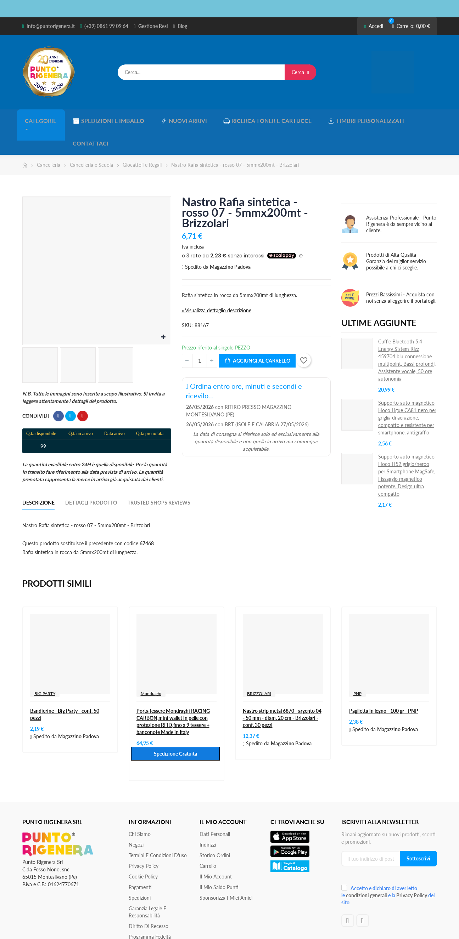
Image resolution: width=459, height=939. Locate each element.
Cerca (300, 72)
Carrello (208, 840)
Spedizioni (140, 872)
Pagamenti (140, 861)
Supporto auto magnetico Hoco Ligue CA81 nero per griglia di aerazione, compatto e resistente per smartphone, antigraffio (407, 391)
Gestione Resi (153, 26)
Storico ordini (215, 829)
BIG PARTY (44, 667)
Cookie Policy (143, 850)
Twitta (70, 390)
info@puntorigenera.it (51, 26)
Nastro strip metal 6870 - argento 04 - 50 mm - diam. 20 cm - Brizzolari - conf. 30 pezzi (282, 692)
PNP (357, 667)
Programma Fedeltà (150, 910)
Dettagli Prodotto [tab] (91, 476)
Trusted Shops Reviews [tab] (159, 476)
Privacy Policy (143, 840)
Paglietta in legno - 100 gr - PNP (383, 685)
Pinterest (82, 390)
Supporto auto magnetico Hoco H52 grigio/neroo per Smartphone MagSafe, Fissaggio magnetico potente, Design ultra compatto (406, 449)
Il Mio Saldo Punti (219, 861)
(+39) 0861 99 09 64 (106, 26)
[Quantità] (199, 335)
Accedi (373, 26)
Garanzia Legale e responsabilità (147, 885)
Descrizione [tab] (38, 476)
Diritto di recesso (148, 900)
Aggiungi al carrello (257, 334)
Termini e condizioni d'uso (158, 829)
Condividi (58, 390)
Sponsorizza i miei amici (226, 872)
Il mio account (216, 850)
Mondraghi (151, 667)
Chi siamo (140, 808)
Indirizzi (208, 818)
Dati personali (215, 808)
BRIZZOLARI (259, 667)
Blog (182, 26)
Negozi (136, 818)
